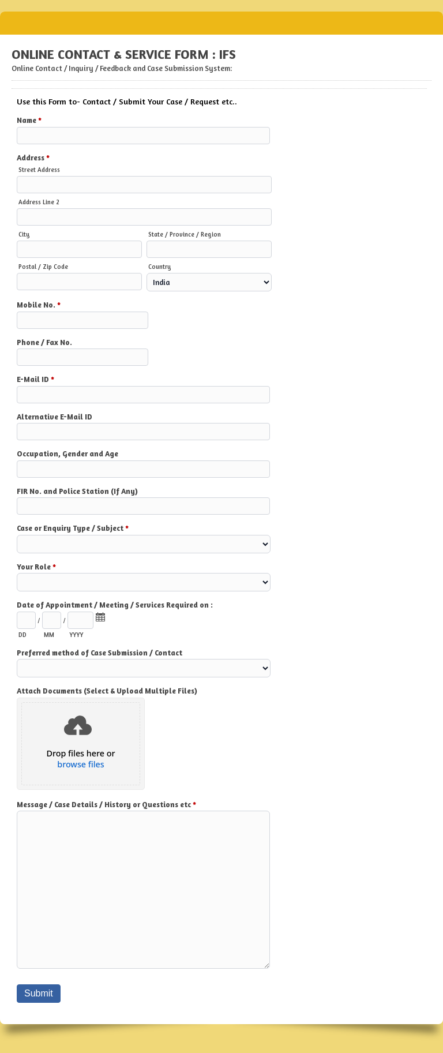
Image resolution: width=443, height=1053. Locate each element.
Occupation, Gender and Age (67, 453)
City (24, 234)
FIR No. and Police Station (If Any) (77, 491)
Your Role (36, 568)
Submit (38, 993)
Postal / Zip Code (43, 267)
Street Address (39, 170)
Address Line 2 (38, 202)
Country (159, 267)
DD (22, 635)
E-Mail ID (35, 380)
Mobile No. (39, 306)
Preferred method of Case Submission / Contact (99, 652)
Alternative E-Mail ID (54, 416)
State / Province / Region (184, 234)
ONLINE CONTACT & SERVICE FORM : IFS (221, 23)
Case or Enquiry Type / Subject (73, 529)
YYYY (76, 635)
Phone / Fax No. (44, 342)
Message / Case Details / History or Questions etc (106, 805)
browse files (80, 764)
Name (29, 121)
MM (49, 635)
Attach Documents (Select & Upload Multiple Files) (107, 690)
